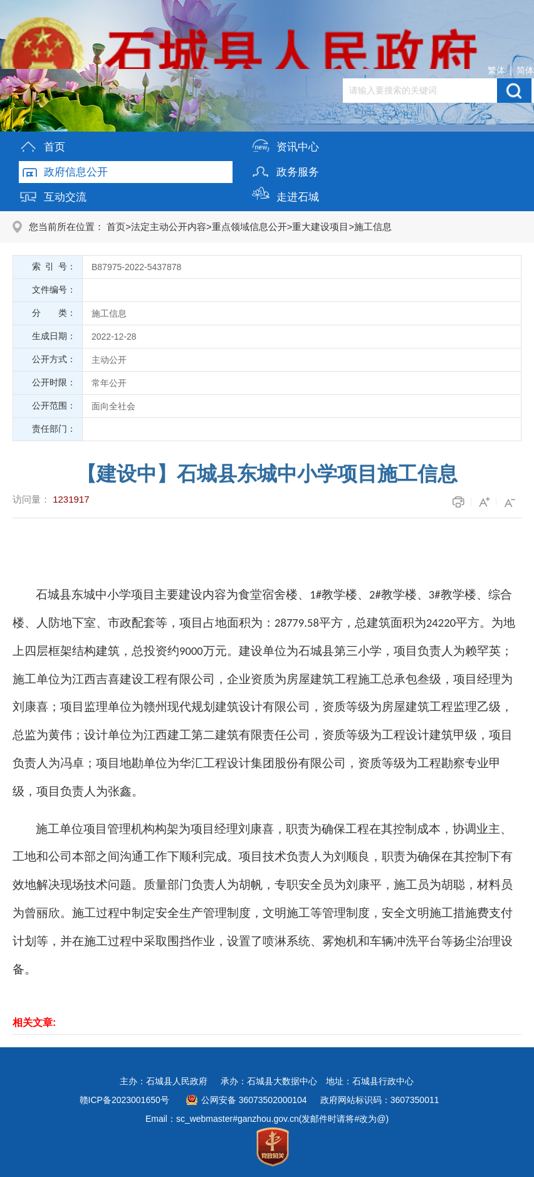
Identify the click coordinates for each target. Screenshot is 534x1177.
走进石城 (285, 194)
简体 (525, 70)
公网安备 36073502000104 (254, 1100)
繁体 (496, 70)
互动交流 (52, 194)
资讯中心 (285, 144)
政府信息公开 (63, 169)
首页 (42, 144)
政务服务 (285, 169)
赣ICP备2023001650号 (124, 1100)
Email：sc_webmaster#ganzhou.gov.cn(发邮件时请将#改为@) (267, 1119)
